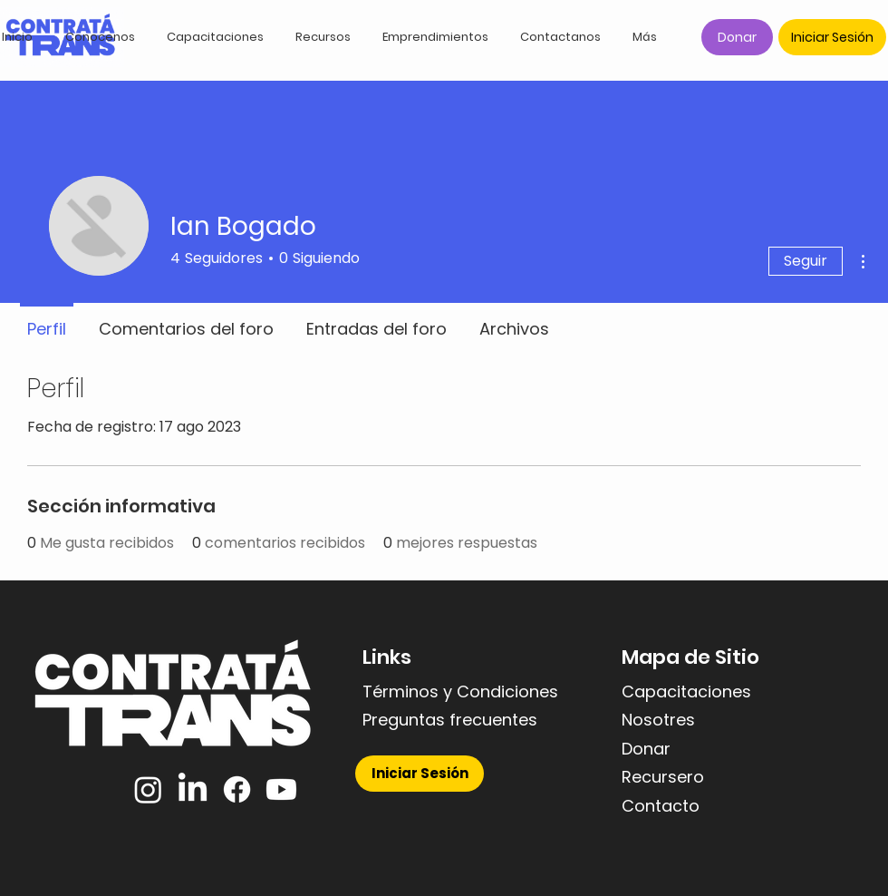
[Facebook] (237, 789)
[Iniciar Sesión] (832, 37)
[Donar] (737, 37)
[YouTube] (281, 789)
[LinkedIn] (192, 789)
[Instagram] (148, 789)
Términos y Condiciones (460, 691)
